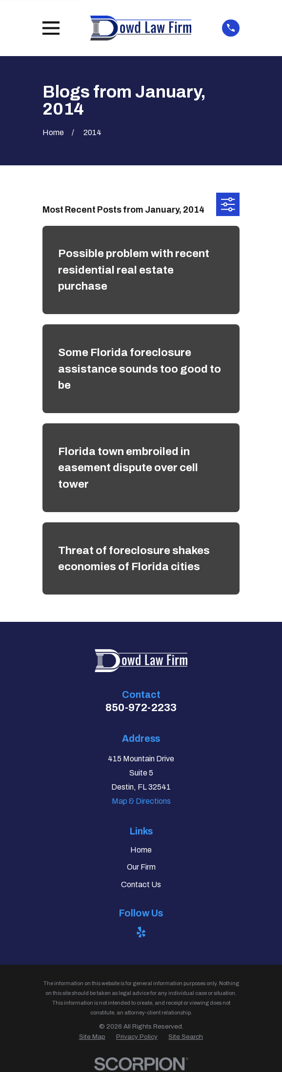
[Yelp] (141, 932)
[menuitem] (92, 1037)
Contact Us (141, 884)
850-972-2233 (141, 708)
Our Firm (141, 867)
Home (141, 850)
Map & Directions (141, 801)
